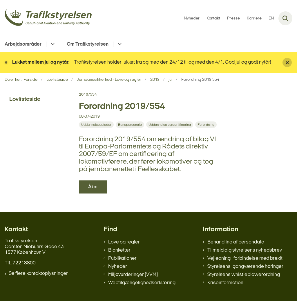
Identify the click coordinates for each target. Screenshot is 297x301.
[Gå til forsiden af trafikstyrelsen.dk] (46, 18)
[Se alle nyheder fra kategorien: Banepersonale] (130, 124)
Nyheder (117, 266)
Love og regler (124, 242)
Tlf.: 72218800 (20, 263)
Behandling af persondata (235, 242)
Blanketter (119, 250)
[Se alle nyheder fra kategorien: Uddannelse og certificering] (169, 124)
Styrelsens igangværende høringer (245, 266)
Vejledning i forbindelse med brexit (244, 258)
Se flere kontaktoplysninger (38, 273)
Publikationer (122, 258)
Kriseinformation (225, 282)
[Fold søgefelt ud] (285, 18)
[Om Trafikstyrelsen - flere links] (118, 44)
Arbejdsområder (23, 44)
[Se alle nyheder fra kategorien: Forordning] (206, 124)
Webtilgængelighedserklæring (141, 282)
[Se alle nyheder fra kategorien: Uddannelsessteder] (96, 124)
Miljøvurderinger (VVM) (133, 274)
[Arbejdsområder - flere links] (51, 44)
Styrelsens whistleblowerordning (243, 274)
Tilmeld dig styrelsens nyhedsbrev (244, 250)
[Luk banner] (287, 62)
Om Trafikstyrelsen (87, 44)
